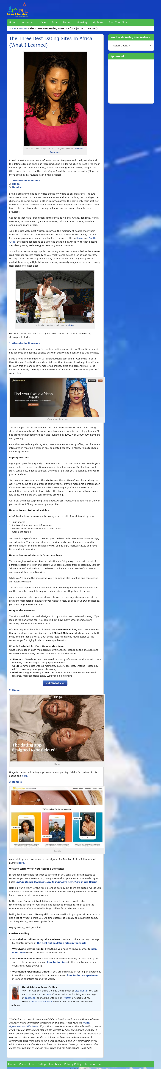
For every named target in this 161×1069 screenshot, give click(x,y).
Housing (82, 22)
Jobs (54, 22)
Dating (67, 22)
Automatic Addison (41, 1001)
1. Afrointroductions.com (24, 343)
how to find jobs (57, 962)
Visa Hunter (81, 990)
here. (25, 775)
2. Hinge (14, 690)
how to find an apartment (83, 975)
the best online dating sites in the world (61, 943)
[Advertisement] (131, 81)
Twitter (67, 998)
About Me (28, 22)
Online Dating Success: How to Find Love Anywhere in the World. (56, 882)
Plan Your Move (118, 22)
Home (13, 22)
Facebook (30, 998)
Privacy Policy (72, 1064)
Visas (43, 22)
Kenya (79, 238)
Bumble (17, 187)
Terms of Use (93, 1064)
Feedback (55, 1064)
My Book (98, 22)
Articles (23, 28)
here (48, 994)
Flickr (70, 325)
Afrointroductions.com (26, 180)
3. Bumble (15, 781)
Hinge (15, 183)
